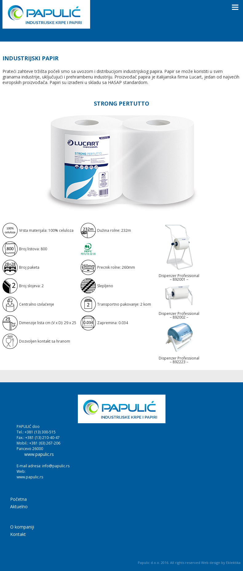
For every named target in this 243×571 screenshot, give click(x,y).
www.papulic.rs (39, 454)
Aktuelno (19, 507)
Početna (18, 499)
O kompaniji (22, 527)
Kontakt (18, 534)
